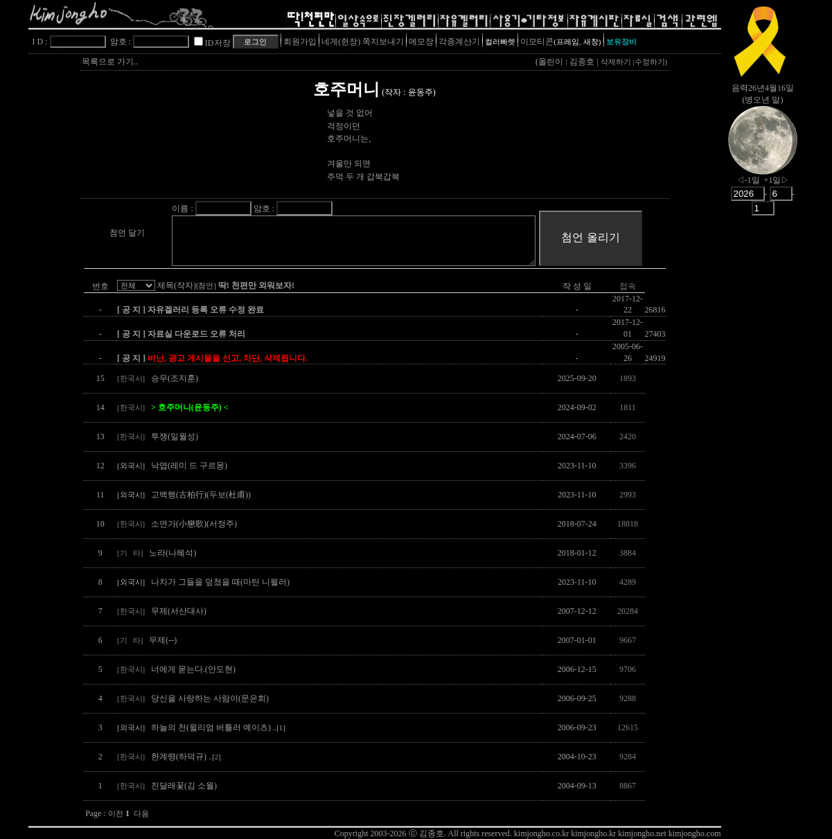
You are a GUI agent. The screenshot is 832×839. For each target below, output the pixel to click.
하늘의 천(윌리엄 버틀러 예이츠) (218, 727)
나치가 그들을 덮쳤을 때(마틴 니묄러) (220, 582)
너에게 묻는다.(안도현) (193, 669)
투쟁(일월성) (174, 436)
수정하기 (650, 62)
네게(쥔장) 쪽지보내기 (362, 41)
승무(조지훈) (174, 378)
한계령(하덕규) (186, 756)
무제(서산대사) (178, 611)
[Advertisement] (762, 440)
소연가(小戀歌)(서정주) (194, 524)
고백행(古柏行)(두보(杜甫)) (201, 495)
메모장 (421, 41)
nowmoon (762, 151)
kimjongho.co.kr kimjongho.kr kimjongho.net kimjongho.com (617, 833)
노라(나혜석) (172, 553)
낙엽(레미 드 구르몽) (189, 465)
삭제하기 (616, 62)
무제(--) (163, 640)
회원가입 (300, 41)
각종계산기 (459, 41)
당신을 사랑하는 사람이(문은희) (210, 698)
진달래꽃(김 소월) (184, 786)
